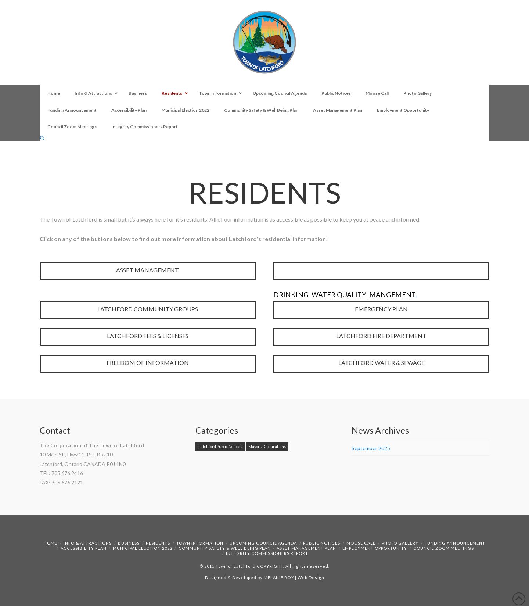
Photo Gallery (400, 543)
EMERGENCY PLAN (381, 308)
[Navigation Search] (43, 138)
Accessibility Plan (84, 548)
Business (129, 543)
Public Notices (321, 543)
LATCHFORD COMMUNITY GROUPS (147, 308)
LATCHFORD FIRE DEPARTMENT (381, 335)
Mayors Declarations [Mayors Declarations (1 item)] (267, 446)
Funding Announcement (455, 543)
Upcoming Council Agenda (263, 543)
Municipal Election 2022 (142, 548)
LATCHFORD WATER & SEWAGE (381, 362)
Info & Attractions (88, 543)
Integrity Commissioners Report (267, 553)
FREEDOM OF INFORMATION (148, 362)
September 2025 (371, 448)
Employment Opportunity (374, 548)
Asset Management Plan (306, 548)
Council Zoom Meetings (443, 548)
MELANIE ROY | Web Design (294, 577)
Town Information (199, 543)
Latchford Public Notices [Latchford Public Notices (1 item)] (220, 446)
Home (50, 543)
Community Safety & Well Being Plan (225, 548)
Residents (158, 543)
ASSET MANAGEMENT (147, 269)
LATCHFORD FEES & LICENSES (147, 335)
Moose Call (360, 543)
